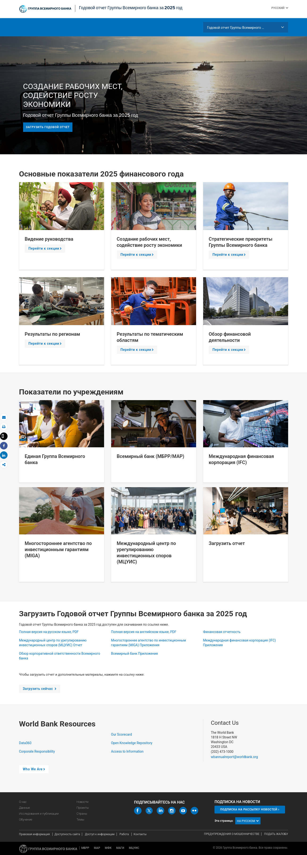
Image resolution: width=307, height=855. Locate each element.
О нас (23, 802)
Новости (82, 802)
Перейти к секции (46, 250)
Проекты (82, 807)
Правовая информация (35, 834)
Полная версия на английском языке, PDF (144, 632)
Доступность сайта (67, 834)
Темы (80, 819)
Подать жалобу (276, 834)
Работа (125, 834)
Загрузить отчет (227, 543)
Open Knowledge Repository (132, 743)
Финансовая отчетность (222, 632)
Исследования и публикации (39, 813)
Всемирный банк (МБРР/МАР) (150, 456)
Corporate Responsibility (37, 751)
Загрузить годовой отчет (48, 127)
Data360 (25, 743)
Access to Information (127, 751)
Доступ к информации (100, 834)
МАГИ (120, 848)
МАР (97, 848)
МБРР (85, 848)
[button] (286, 8)
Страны (81, 813)
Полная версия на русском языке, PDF (49, 632)
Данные (24, 807)
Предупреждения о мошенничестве (232, 834)
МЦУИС (134, 848)
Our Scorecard (122, 734)
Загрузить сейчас (40, 690)
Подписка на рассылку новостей (248, 809)
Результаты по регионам (52, 334)
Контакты (140, 834)
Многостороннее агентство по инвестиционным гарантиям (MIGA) (58, 549)
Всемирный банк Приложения (135, 653)
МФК (108, 848)
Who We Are (35, 770)
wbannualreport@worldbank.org (234, 757)
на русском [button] (248, 821)
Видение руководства (49, 239)
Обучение (25, 819)
